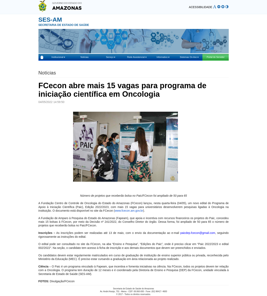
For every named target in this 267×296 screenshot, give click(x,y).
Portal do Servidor (215, 57)
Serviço (111, 57)
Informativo (163, 57)
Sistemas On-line (189, 57)
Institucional (58, 57)
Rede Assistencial (137, 57)
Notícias (85, 57)
